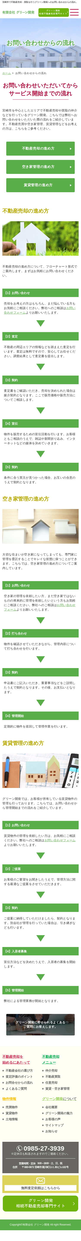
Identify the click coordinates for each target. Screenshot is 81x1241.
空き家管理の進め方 (38, 167)
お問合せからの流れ (19, 1082)
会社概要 (51, 1107)
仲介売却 (51, 1070)
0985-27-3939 (40, 1148)
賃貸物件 (12, 1113)
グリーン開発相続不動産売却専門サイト (40, 1203)
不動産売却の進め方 (38, 148)
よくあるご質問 (16, 1088)
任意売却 (51, 1082)
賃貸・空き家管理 (57, 1088)
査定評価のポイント (19, 1076)
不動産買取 (52, 1076)
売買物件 (12, 1107)
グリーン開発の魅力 (59, 1113)
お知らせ (51, 1131)
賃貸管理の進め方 (38, 185)
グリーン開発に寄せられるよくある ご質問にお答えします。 (40, 1024)
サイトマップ (54, 1125)
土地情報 (12, 1119)
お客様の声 (52, 1119)
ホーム (6, 73)
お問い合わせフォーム (60, 840)
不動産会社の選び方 (19, 1070)
